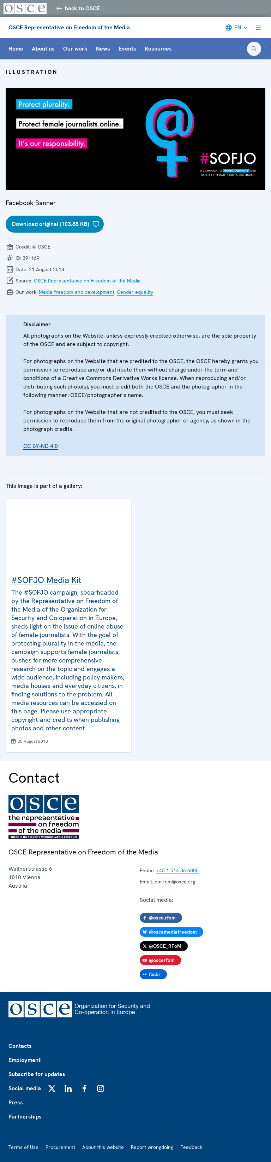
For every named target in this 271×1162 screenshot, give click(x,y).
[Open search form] (254, 49)
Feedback (191, 1147)
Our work (75, 48)
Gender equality (135, 292)
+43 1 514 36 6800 (177, 870)
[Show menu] (258, 28)
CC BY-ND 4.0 (40, 446)
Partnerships (25, 1116)
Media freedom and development (76, 292)
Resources (158, 48)
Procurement (60, 1147)
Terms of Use (23, 1147)
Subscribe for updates (36, 1074)
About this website (103, 1147)
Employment (24, 1060)
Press (15, 1102)
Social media (24, 1088)
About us (43, 48)
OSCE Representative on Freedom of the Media (69, 27)
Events (127, 48)
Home (15, 48)
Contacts (20, 1046)
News (103, 48)
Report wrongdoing (152, 1147)
